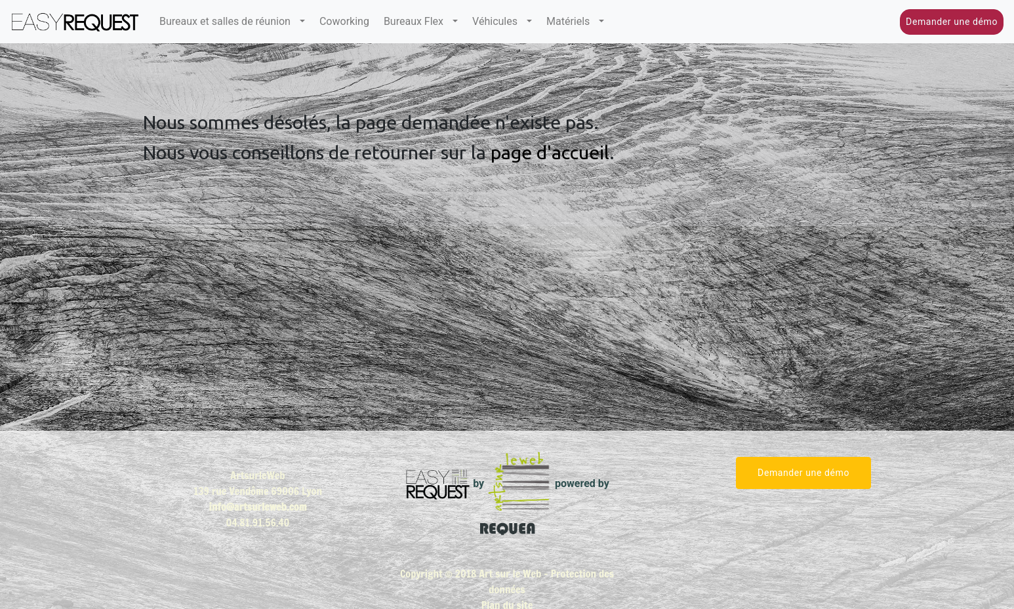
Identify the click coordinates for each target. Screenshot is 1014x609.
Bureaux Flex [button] (417, 21)
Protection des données (551, 581)
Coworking (344, 21)
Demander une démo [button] (952, 21)
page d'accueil (550, 152)
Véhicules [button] (498, 21)
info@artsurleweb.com (258, 507)
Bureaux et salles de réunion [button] (228, 21)
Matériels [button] (571, 21)
